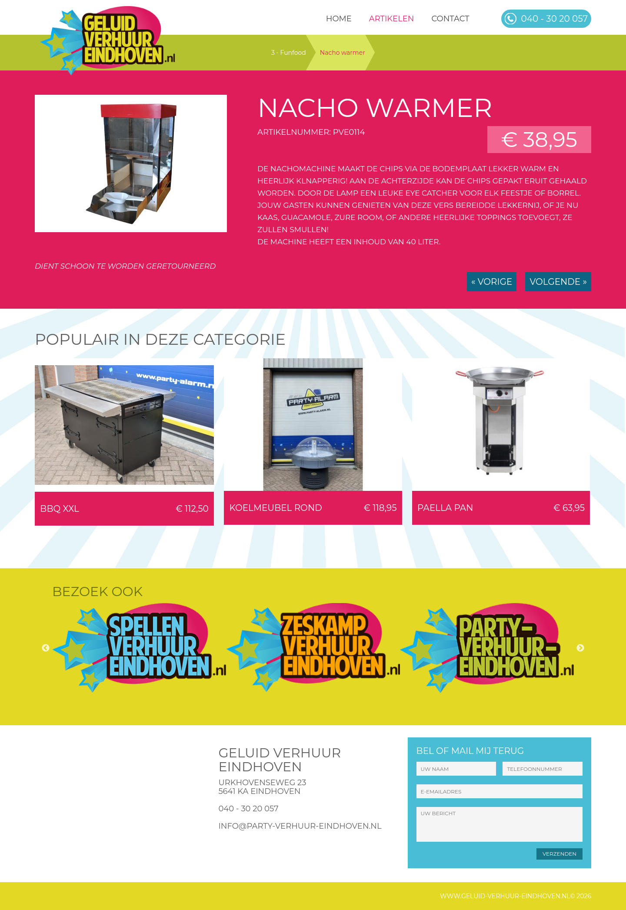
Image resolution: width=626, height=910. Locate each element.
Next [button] (580, 648)
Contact (450, 18)
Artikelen (391, 18)
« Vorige (491, 282)
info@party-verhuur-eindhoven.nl (299, 826)
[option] (139, 648)
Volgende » (558, 282)
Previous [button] (45, 648)
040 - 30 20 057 (248, 808)
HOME (339, 18)
